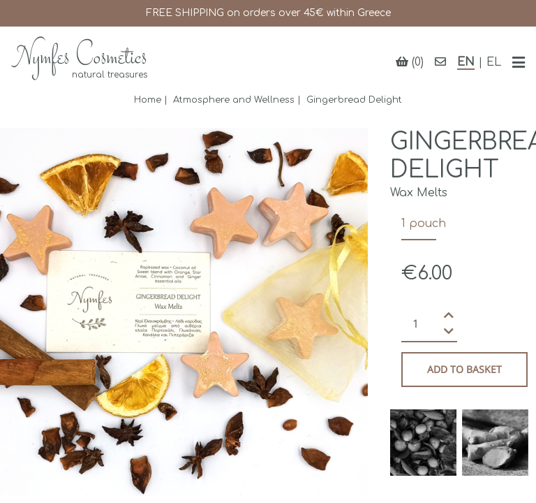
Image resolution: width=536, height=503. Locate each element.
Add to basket (464, 369)
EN (466, 62)
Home (147, 100)
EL (493, 62)
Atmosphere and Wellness (234, 100)
